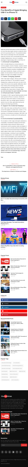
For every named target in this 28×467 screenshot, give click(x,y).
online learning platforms (18, 365)
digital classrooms (13, 371)
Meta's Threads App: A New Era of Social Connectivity (18, 266)
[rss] (20, 452)
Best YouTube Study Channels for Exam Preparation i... (18, 259)
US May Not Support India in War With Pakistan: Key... (18, 344)
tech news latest (7, 91)
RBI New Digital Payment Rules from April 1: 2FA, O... (19, 351)
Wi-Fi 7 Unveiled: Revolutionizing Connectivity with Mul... (14, 199)
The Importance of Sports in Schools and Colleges (14, 171)
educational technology (6, 362)
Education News (11, 148)
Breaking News (5, 374)
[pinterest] (16, 452)
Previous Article (14, 164)
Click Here (22, 150)
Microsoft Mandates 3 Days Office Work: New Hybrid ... (18, 288)
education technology (6, 368)
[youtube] (13, 452)
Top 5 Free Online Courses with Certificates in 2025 (18, 281)
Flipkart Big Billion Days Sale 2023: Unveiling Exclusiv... (12, 246)
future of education (14, 374)
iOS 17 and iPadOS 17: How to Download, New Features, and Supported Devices (14, 166)
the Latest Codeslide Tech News (19, 91)
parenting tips (4, 371)
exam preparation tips (17, 368)
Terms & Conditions (5, 463)
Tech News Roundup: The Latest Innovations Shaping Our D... (12, 223)
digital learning (22, 371)
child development (5, 379)
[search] (26, 2)
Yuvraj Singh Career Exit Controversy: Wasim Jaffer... (17, 322)
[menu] (1, 2)
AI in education (16, 362)
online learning (5, 377)
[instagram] (9, 452)
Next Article (14, 169)
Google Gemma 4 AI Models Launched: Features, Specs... (17, 330)
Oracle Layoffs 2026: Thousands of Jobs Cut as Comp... (19, 337)
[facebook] (2, 452)
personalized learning (6, 365)
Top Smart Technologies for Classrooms (17, 274)
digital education (13, 377)
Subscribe (24, 445)
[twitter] (6, 452)
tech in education (15, 379)
